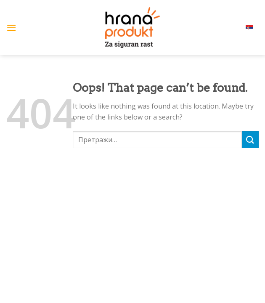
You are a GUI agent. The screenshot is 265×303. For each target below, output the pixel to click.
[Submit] (250, 139)
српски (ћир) (238, 28)
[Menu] (11, 27)
